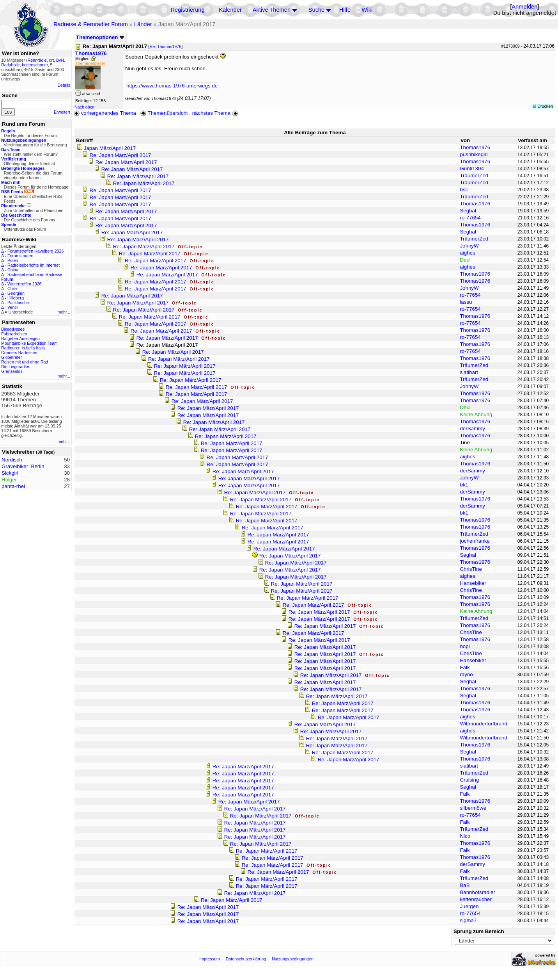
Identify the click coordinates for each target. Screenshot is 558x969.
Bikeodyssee (13, 329)
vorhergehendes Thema (105, 113)
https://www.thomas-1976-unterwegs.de (172, 86)
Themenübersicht (164, 113)
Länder (143, 24)
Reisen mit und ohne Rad (24, 362)
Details (63, 85)
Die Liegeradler (15, 366)
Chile (12, 288)
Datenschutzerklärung (246, 959)
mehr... (63, 312)
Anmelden (524, 7)
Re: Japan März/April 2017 (120, 155)
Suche (316, 10)
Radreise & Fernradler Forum (90, 24)
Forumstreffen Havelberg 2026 (35, 251)
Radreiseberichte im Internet (33, 265)
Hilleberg (15, 298)
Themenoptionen (100, 37)
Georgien (16, 293)
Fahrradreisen (14, 333)
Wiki (367, 10)
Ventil (12, 307)
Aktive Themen (272, 10)
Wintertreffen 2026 (24, 283)
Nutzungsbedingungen (293, 959)
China (12, 269)
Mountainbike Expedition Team (29, 343)
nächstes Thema (215, 113)
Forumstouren (20, 255)
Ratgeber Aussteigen (20, 338)
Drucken (543, 106)
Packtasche (18, 302)
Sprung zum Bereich (478, 931)
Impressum (209, 959)
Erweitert (62, 112)
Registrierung (187, 10)
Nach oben (84, 107)
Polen (12, 260)
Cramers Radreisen (19, 352)
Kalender (230, 10)
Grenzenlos (12, 371)
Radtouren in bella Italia (23, 348)
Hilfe (345, 10)
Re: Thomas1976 (166, 46)
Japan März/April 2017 (110, 148)
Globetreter (11, 357)
